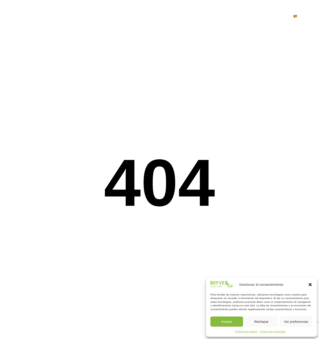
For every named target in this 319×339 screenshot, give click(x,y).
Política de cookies (246, 331)
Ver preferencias (296, 321)
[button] (310, 284)
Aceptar (226, 321)
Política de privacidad (273, 331)
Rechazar (261, 321)
